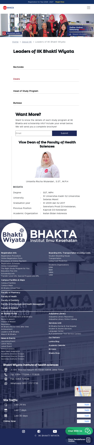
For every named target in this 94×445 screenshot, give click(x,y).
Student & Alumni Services (60, 329)
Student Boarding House (59, 256)
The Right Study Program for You (15, 268)
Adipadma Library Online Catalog (63, 319)
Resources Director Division (13, 356)
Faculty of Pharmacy (10, 293)
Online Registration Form (11, 258)
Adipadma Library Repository (61, 317)
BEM (51, 270)
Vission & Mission (8, 322)
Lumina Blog (54, 342)
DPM (51, 267)
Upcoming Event (8, 341)
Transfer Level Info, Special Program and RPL (20, 276)
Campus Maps (7, 285)
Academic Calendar (57, 345)
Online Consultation (9, 266)
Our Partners (54, 338)
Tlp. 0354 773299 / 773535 (24, 374)
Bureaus (17, 103)
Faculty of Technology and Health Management (23, 304)
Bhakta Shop (54, 353)
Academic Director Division (12, 354)
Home (15, 42)
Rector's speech (8, 319)
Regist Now (59, 2)
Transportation (55, 258)
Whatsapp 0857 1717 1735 (24, 383)
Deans (16, 79)
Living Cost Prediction (58, 261)
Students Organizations (59, 265)
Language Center (56, 331)
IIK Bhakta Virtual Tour (10, 288)
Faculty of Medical (9, 308)
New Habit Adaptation (10, 351)
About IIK (27, 42)
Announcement (7, 349)
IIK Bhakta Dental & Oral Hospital (62, 326)
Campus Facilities (8, 283)
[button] (79, 431)
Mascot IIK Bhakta (8, 334)
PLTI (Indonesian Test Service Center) (65, 334)
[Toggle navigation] (88, 7)
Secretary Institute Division (12, 359)
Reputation (5, 324)
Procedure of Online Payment (13, 261)
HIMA (51, 272)
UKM (51, 275)
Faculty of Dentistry (10, 300)
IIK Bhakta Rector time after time (15, 327)
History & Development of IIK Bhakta (16, 317)
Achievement (7, 329)
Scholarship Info (8, 274)
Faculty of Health (9, 297)
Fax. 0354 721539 (19, 379)
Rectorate (18, 67)
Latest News (6, 344)
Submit (64, 133)
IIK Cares (52, 349)
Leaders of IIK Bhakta (10, 332)
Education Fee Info (9, 271)
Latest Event (6, 346)
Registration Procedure (11, 256)
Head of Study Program (25, 91)
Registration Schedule (10, 263)
